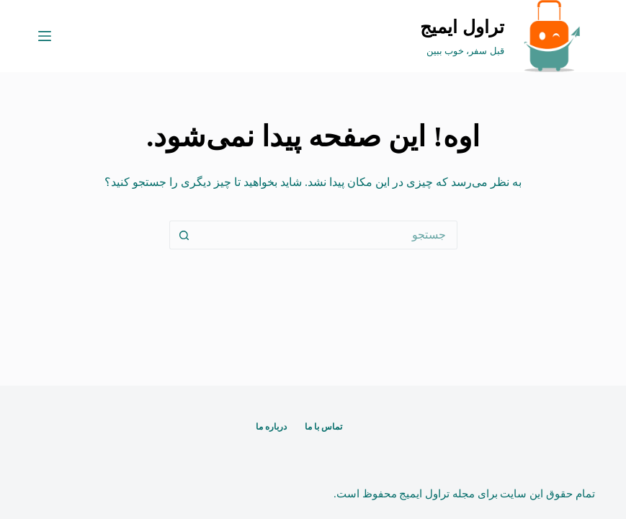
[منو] (44, 36)
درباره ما (271, 427)
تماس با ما (323, 427)
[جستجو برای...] (327, 235)
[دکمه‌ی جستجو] (183, 235)
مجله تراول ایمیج (437, 494)
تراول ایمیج (462, 27)
